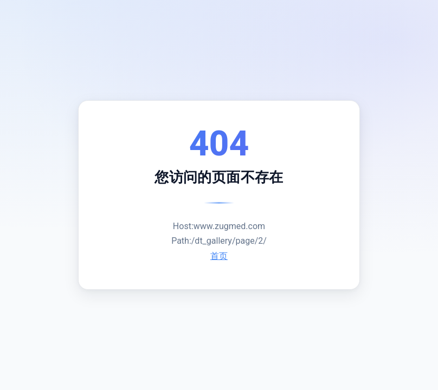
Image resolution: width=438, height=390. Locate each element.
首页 (219, 256)
